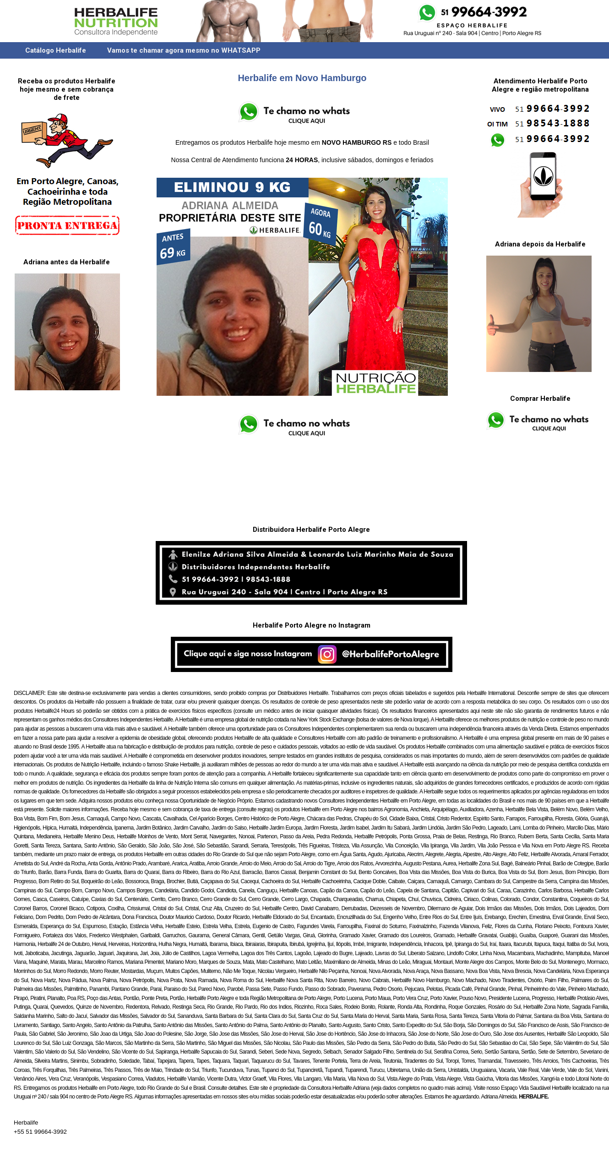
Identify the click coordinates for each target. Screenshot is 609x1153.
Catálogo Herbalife (55, 50)
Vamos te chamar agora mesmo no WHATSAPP (184, 50)
